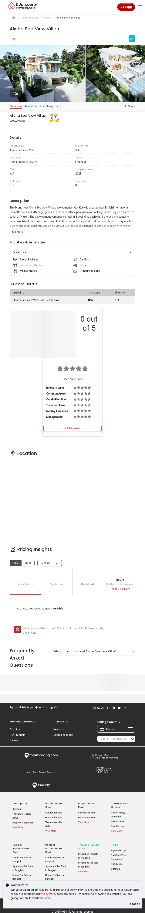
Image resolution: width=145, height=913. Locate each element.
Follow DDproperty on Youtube (118, 708)
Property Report (103, 770)
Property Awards (103, 756)
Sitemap (115, 867)
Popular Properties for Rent (54, 847)
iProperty (41, 785)
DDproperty (19, 803)
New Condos (117, 821)
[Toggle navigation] (139, 7)
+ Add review (72, 428)
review (78, 379)
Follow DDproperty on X (129, 707)
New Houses (117, 826)
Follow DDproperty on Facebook (107, 708)
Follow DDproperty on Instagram (112, 708)
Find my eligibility (120, 588)
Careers (14, 740)
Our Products (17, 734)
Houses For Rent (87, 817)
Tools (114, 843)
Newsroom (59, 729)
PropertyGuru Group (22, 721)
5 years (46, 563)
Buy (15, 563)
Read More (16, 231)
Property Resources (22, 822)
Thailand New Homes (119, 805)
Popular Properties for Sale (21, 847)
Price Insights (49, 106)
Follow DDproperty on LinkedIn (124, 708)
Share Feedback (63, 734)
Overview (16, 106)
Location (31, 106)
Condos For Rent (87, 812)
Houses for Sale (53, 817)
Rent (28, 563)
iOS (54, 707)
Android (42, 707)
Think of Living (41, 755)
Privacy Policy (47, 893)
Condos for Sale (53, 812)
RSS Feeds (117, 862)
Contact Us (60, 721)
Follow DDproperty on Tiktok (133, 707)
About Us (15, 729)
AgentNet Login (119, 849)
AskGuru (17, 809)
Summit (41, 772)
